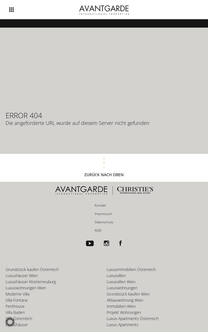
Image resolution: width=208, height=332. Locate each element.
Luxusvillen (116, 275)
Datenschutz (104, 222)
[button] (10, 322)
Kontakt (100, 205)
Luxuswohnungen (122, 287)
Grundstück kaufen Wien (128, 294)
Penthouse (15, 306)
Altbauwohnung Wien (125, 300)
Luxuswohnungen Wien (26, 287)
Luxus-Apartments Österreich (133, 318)
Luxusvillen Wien (121, 281)
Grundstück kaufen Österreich (32, 269)
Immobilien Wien (121, 306)
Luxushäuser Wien (22, 275)
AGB (98, 230)
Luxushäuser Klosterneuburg (31, 281)
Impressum (103, 213)
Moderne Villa (17, 294)
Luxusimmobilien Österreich (131, 269)
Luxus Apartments (122, 324)
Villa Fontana (16, 300)
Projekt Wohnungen (124, 312)
